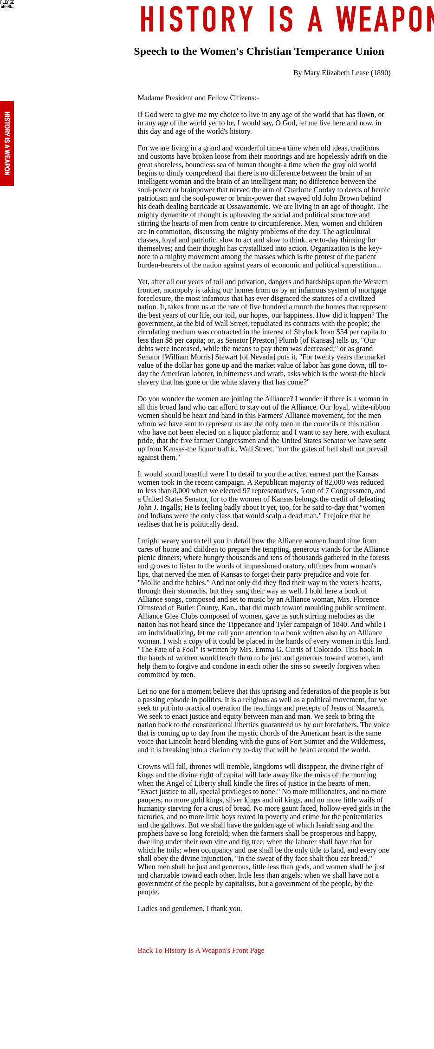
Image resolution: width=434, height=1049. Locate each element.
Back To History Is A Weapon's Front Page (201, 950)
